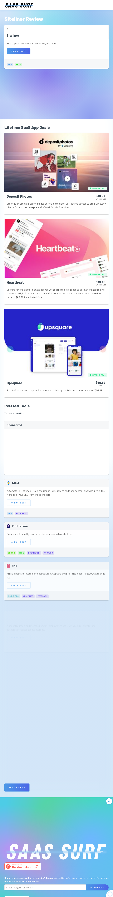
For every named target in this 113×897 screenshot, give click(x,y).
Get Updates (97, 887)
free (18, 64)
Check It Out (18, 51)
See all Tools (17, 787)
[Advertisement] (56, 92)
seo (10, 64)
